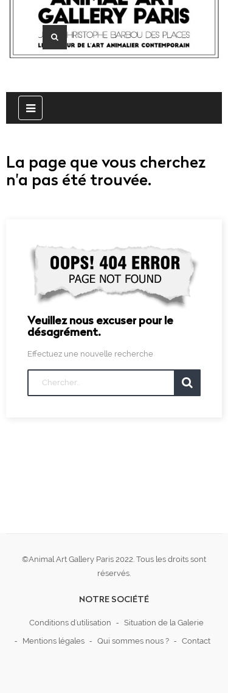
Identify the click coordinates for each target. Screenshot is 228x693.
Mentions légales (53, 640)
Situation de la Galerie (164, 622)
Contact (196, 640)
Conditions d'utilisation (70, 622)
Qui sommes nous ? (133, 640)
